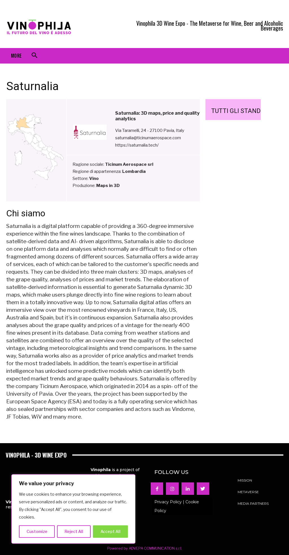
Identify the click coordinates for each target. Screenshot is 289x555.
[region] (73, 509)
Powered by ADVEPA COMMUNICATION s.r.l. (144, 548)
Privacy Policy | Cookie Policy (176, 506)
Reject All (74, 531)
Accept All (110, 531)
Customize (37, 531)
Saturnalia (32, 86)
